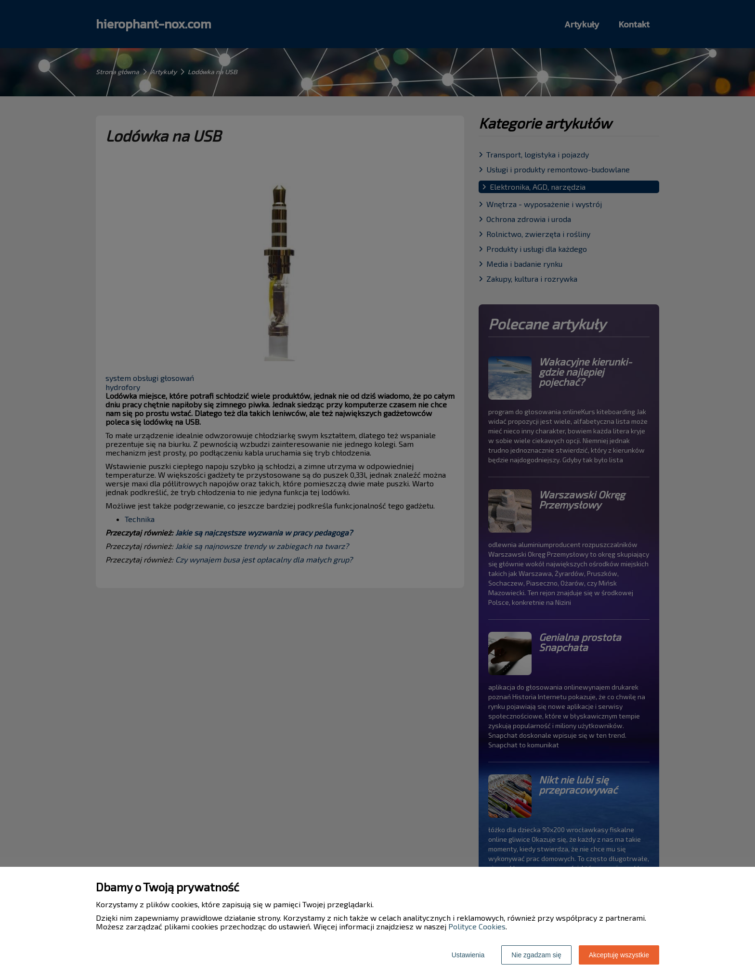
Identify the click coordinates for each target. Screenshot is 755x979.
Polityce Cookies (477, 926)
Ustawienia (468, 955)
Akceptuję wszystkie (619, 955)
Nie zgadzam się (536, 955)
